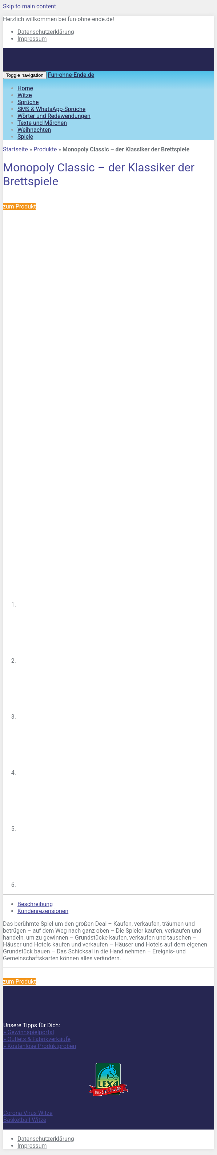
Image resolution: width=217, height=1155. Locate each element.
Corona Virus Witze (28, 1113)
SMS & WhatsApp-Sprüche (51, 109)
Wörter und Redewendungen (54, 115)
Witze (24, 95)
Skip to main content (29, 6)
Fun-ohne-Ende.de (71, 74)
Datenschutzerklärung (45, 31)
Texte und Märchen (42, 122)
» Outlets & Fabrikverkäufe (37, 1039)
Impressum (32, 38)
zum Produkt (19, 206)
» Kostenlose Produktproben (39, 1046)
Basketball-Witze (24, 1119)
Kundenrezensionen (42, 911)
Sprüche (28, 102)
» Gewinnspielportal (28, 1032)
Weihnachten (34, 129)
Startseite (15, 149)
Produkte (45, 149)
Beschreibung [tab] (35, 904)
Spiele (25, 136)
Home (25, 88)
